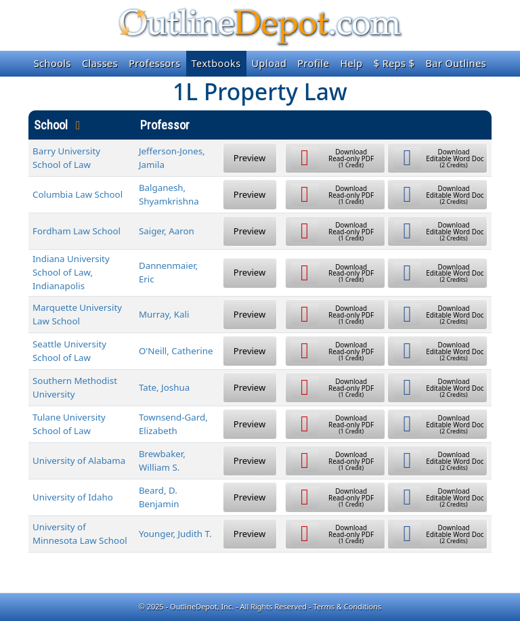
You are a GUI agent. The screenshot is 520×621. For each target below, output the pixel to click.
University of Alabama (78, 460)
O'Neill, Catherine (176, 351)
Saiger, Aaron (166, 231)
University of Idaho (72, 497)
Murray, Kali (164, 314)
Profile (313, 63)
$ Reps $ (394, 63)
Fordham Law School (76, 231)
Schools (52, 63)
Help (351, 63)
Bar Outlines (455, 63)
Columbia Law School (77, 194)
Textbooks (216, 63)
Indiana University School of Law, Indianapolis (71, 272)
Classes (100, 63)
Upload (269, 63)
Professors (154, 63)
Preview (249, 158)
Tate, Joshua (164, 387)
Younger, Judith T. (175, 534)
